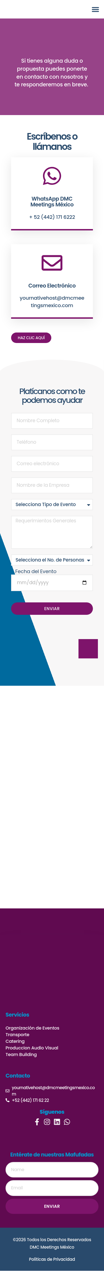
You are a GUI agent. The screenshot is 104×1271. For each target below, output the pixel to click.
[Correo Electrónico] (52, 262)
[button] (95, 9)
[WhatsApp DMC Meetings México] (52, 176)
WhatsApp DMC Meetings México (52, 201)
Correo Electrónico (51, 285)
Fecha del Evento (35, 571)
